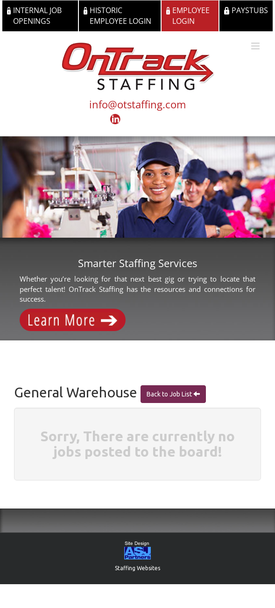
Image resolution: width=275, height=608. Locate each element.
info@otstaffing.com (137, 104)
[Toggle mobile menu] (256, 46)
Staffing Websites (137, 568)
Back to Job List (170, 394)
